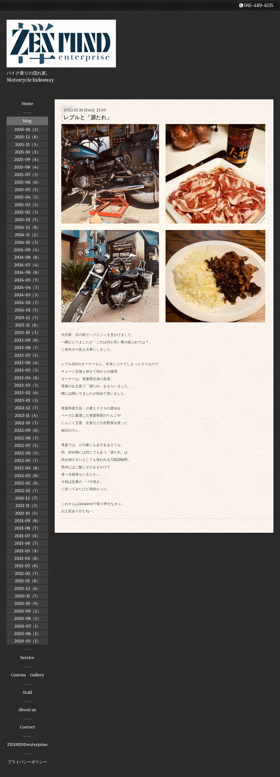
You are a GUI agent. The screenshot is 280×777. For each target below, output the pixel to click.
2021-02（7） (27, 573)
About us (27, 709)
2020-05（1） (27, 641)
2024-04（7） (27, 287)
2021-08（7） (27, 528)
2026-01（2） (27, 129)
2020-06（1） (27, 633)
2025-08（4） (27, 167)
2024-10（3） (27, 242)
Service (27, 657)
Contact (27, 727)
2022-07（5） (27, 445)
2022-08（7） (27, 437)
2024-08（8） (27, 257)
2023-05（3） (27, 370)
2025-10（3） (27, 151)
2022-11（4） (27, 415)
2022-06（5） (27, 453)
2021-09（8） (27, 520)
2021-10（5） (27, 513)
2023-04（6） (27, 377)
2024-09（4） (27, 249)
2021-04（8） (27, 558)
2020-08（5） (27, 618)
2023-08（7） (27, 347)
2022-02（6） (27, 483)
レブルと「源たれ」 (87, 117)
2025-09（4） (27, 159)
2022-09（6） (27, 430)
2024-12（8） (27, 227)
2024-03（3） (27, 294)
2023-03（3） (27, 385)
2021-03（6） (27, 565)
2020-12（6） (27, 588)
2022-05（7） (27, 460)
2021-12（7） (27, 498)
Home (27, 103)
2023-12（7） (27, 317)
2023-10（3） (27, 332)
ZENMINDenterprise (27, 744)
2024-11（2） (27, 234)
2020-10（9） (27, 603)
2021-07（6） (27, 535)
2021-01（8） (27, 580)
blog (27, 120)
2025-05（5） (27, 189)
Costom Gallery (27, 674)
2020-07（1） (27, 626)
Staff (27, 692)
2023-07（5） (27, 355)
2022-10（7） (27, 422)
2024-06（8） (27, 272)
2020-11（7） (27, 595)
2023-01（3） (27, 400)
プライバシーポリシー (27, 761)
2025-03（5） (27, 204)
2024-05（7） (27, 279)
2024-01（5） (27, 309)
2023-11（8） (27, 325)
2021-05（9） (27, 550)
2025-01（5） (27, 219)
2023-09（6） (27, 340)
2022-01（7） (27, 490)
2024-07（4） (27, 264)
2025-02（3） (27, 212)
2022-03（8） (27, 475)
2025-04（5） (27, 197)
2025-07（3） (27, 174)
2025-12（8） (27, 136)
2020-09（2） (27, 611)
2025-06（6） (27, 182)
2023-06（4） (27, 362)
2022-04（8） (27, 467)
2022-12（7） (27, 407)
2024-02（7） (27, 302)
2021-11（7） (27, 505)
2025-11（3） (27, 144)
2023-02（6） (27, 392)
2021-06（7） (27, 543)
